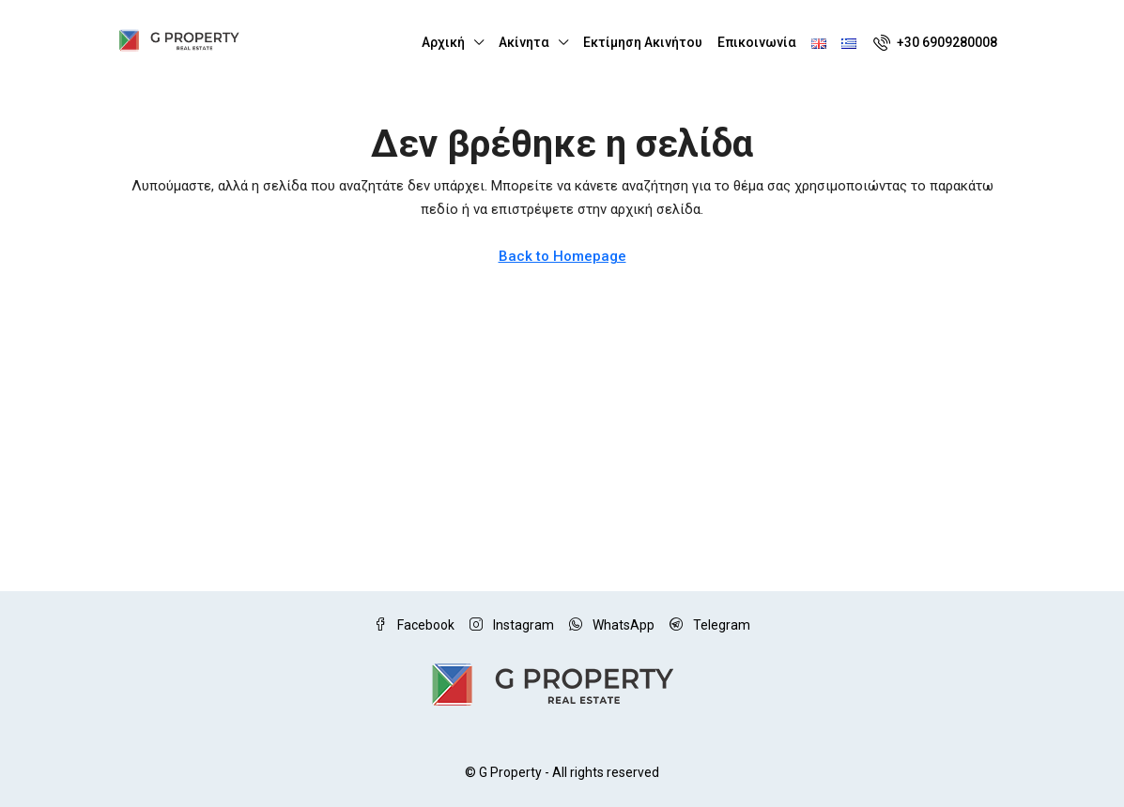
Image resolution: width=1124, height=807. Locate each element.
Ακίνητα (524, 42)
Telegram (710, 624)
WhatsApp (611, 624)
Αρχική (443, 42)
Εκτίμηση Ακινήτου (642, 42)
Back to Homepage (562, 256)
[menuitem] (935, 42)
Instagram (512, 624)
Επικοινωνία (756, 42)
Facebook (414, 624)
